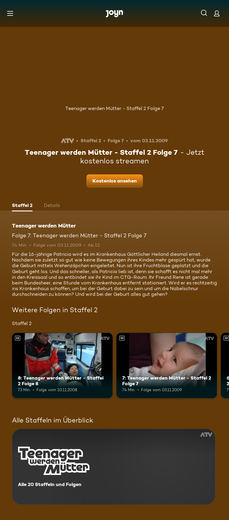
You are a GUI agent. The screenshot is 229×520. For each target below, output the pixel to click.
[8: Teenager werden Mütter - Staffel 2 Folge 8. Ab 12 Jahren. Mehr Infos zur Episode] (62, 365)
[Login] (217, 13)
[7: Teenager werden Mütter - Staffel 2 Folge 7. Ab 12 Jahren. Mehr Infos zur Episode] (166, 365)
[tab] (22, 206)
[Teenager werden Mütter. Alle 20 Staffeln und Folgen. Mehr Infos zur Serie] (113, 467)
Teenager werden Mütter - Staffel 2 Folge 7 (114, 108)
